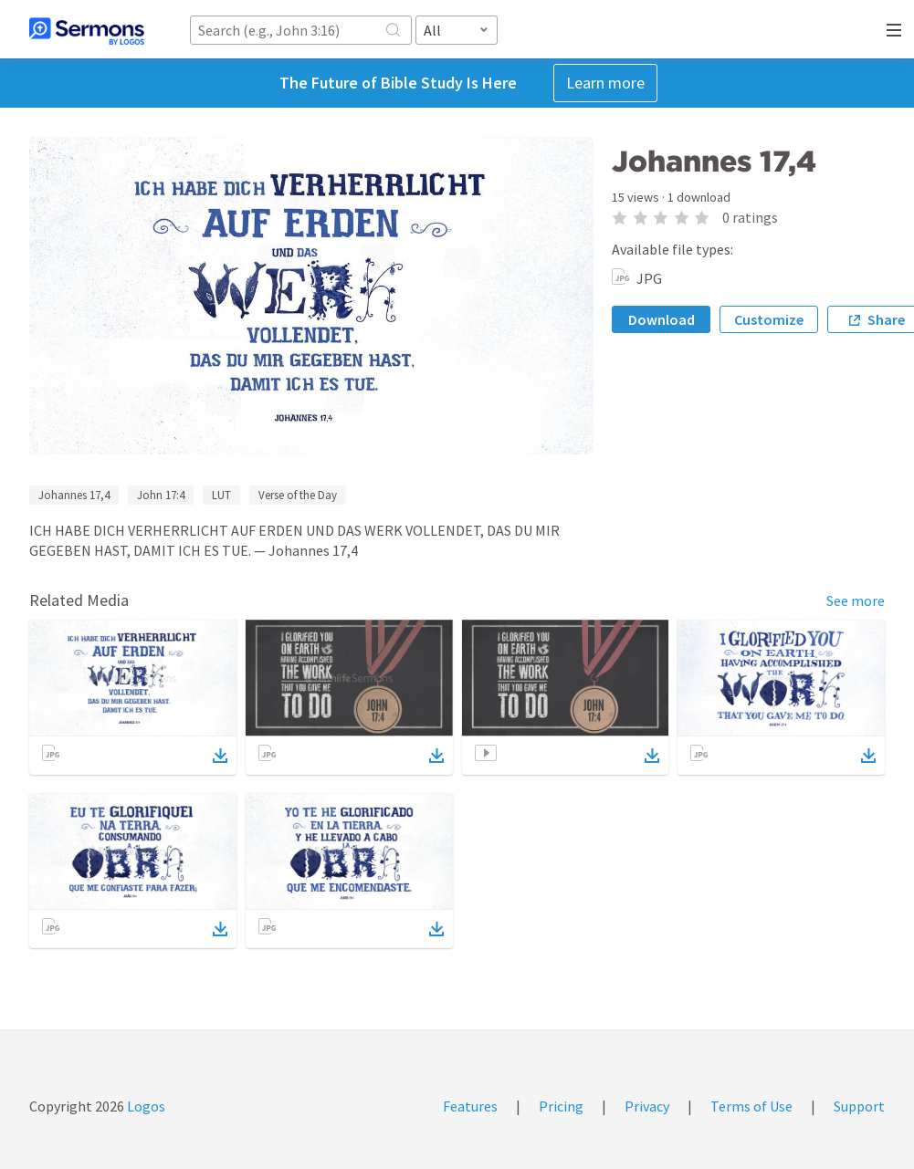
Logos (144, 1106)
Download (661, 319)
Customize (769, 319)
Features (470, 1106)
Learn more (605, 82)
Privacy (647, 1106)
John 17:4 (160, 495)
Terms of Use (751, 1106)
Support (859, 1106)
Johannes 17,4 (74, 495)
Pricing (561, 1106)
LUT (221, 495)
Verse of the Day (297, 495)
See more (855, 600)
